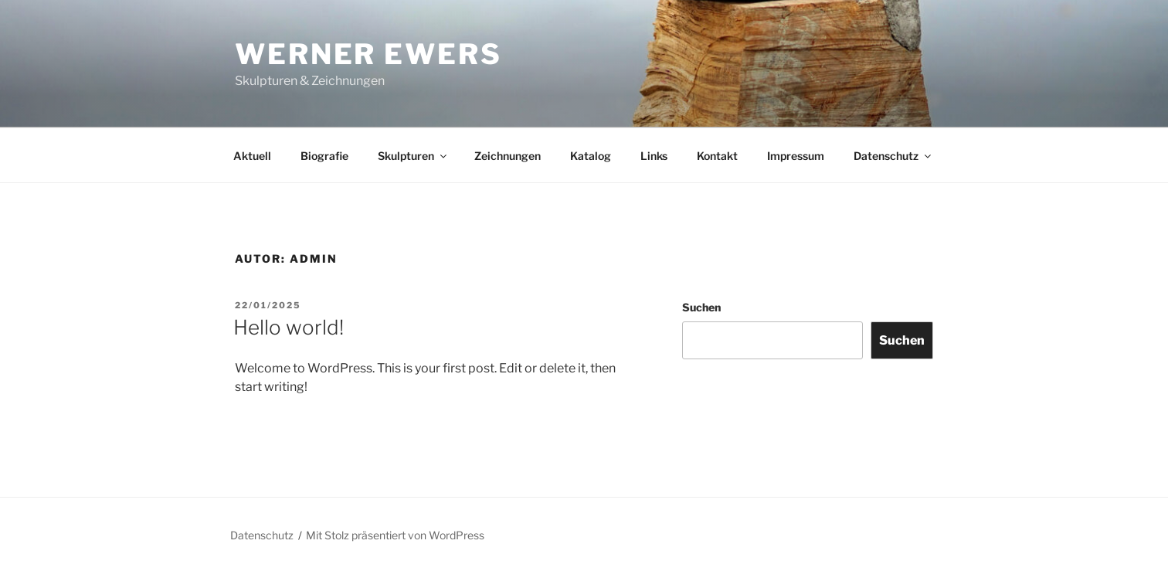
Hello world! (288, 327)
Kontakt (717, 155)
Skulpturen (413, 155)
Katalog (590, 155)
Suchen (701, 307)
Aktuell (252, 155)
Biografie (324, 155)
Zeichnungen (507, 155)
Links (653, 155)
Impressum (795, 155)
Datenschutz (893, 155)
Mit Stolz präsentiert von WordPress (395, 535)
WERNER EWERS (368, 54)
